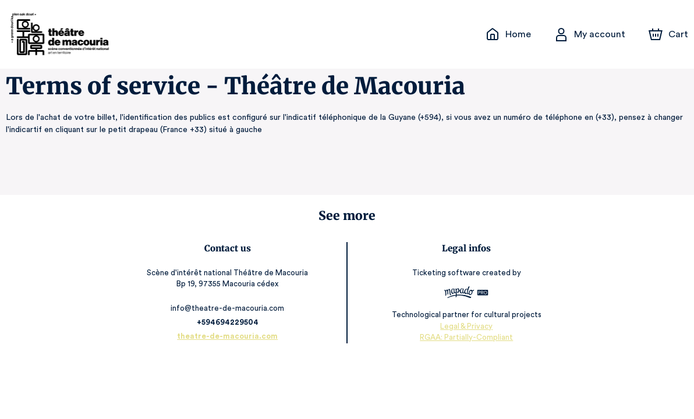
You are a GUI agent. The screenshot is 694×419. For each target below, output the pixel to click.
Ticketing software (445, 272)
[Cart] (669, 34)
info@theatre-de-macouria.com (230, 308)
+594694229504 (230, 322)
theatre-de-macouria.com (230, 336)
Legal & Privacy (464, 325)
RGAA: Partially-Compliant (463, 337)
